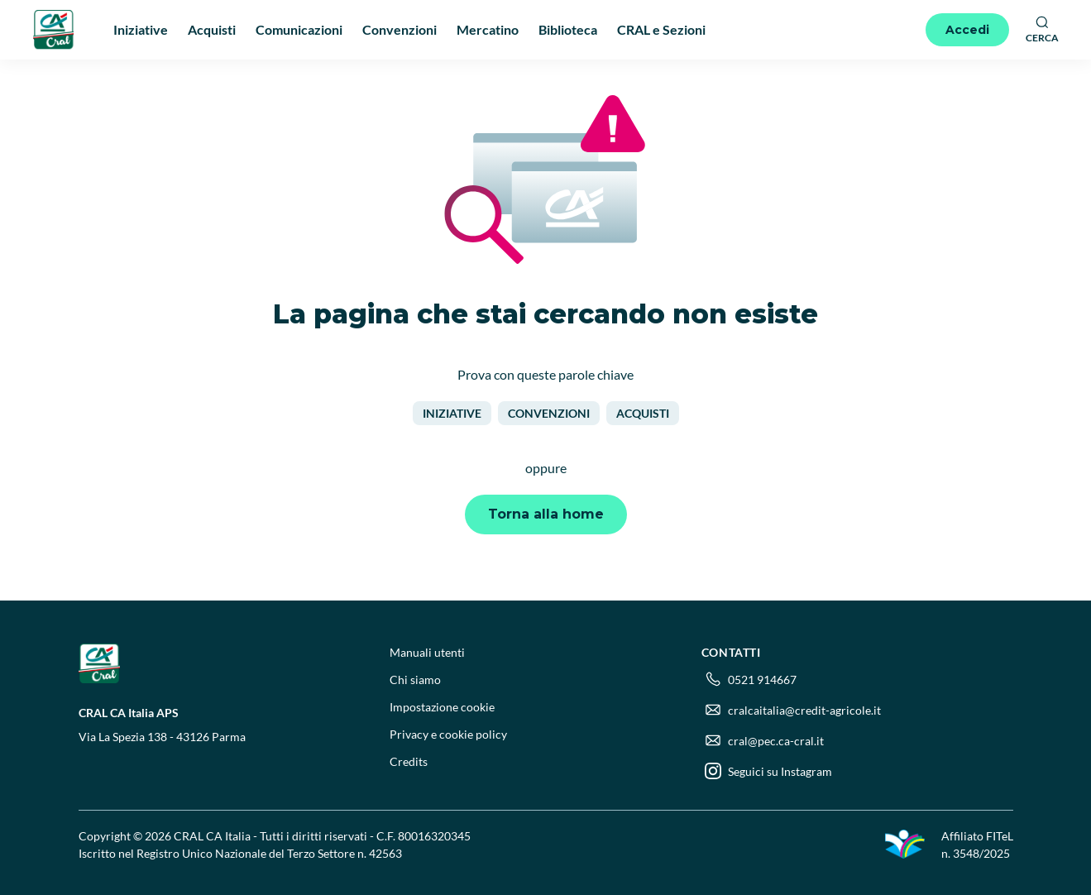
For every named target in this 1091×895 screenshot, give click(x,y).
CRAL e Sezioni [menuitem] (661, 29)
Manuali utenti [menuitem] (427, 652)
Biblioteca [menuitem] (567, 29)
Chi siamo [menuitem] (415, 679)
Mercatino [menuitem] (488, 29)
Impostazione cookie (442, 707)
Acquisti (642, 413)
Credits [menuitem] (409, 761)
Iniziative (452, 413)
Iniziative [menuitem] (140, 29)
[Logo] (53, 29)
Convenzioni (549, 413)
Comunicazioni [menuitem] (299, 29)
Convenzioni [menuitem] (399, 29)
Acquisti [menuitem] (212, 29)
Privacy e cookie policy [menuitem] (448, 734)
